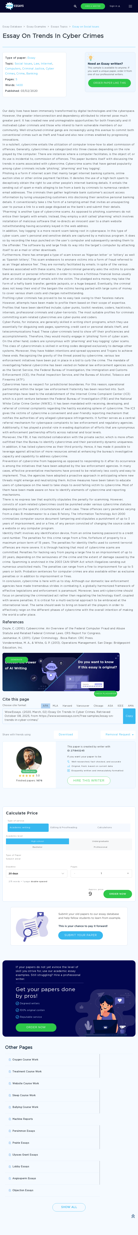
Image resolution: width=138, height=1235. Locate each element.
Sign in (115, 6)
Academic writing (20, 828)
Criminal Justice (33, 68)
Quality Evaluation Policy (19, 1228)
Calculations (104, 828)
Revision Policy (56, 1214)
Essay (31, 58)
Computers (13, 68)
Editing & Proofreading (63, 828)
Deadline (11, 867)
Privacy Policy (55, 1207)
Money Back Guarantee (60, 1221)
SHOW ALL (67, 1181)
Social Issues (23, 64)
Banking (32, 73)
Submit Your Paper (80, 934)
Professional (100, 847)
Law (36, 64)
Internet (46, 64)
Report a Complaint (16, 1221)
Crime (20, 73)
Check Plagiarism (105, 674)
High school (37, 841)
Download (66, 734)
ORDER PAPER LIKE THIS (109, 83)
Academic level (14, 836)
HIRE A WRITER (93, 6)
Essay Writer (97, 1163)
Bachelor (38, 847)
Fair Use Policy (56, 1228)
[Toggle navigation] (130, 6)
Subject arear (13, 859)
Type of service (16, 821)
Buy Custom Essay (101, 1156)
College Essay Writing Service (22, 1163)
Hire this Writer (88, 780)
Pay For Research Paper (19, 1156)
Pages (74, 867)
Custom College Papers (61, 1170)
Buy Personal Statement (19, 1170)
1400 (19, 85)
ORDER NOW (36, 1026)
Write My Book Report (61, 1163)
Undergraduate (100, 841)
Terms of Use (12, 1207)
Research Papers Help (60, 1156)
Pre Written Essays (101, 1170)
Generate (16, 676)
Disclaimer (53, 1200)
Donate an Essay (15, 1200)
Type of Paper (13, 855)
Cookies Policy (13, 1214)
